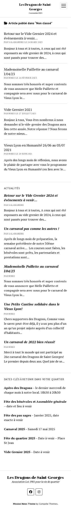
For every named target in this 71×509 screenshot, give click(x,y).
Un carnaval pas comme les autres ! (31, 228)
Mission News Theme (24, 503)
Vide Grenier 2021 (18, 109)
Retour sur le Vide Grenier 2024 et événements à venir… (31, 197)
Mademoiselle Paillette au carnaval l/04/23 (31, 268)
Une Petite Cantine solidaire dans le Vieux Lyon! (32, 306)
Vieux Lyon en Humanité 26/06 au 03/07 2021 (34, 147)
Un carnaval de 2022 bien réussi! (29, 342)
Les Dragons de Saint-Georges (35, 477)
